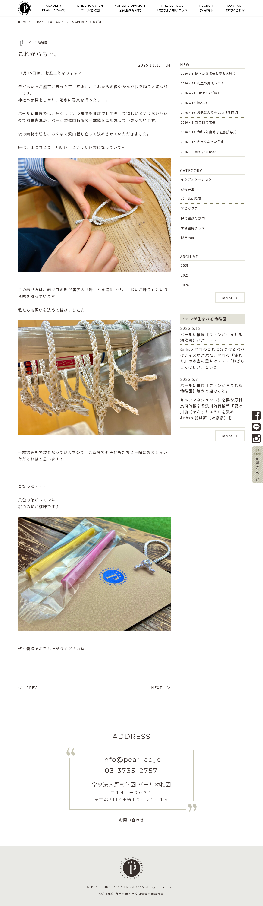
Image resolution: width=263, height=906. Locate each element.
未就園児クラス (193, 228)
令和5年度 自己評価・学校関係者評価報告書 (131, 894)
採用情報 (187, 237)
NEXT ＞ (161, 687)
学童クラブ (189, 208)
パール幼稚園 (191, 198)
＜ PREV (27, 687)
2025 (185, 275)
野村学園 (187, 189)
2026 (185, 265)
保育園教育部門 (193, 218)
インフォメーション (196, 179)
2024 (185, 285)
